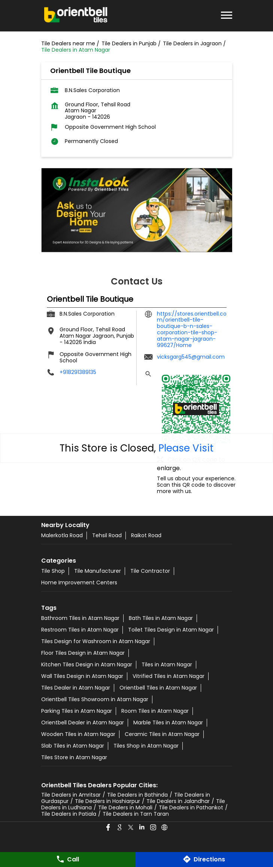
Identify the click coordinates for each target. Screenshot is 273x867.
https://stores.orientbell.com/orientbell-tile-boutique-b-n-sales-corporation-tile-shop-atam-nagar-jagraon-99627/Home (192, 329)
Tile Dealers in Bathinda (137, 794)
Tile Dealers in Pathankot (191, 807)
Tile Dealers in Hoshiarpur (107, 801)
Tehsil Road (107, 535)
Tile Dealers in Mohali (125, 807)
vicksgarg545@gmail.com (191, 357)
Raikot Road (146, 535)
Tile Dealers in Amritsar (71, 794)
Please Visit (185, 448)
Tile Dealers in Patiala (68, 814)
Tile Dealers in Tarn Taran (136, 814)
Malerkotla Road (62, 535)
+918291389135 (78, 372)
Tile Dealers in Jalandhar (178, 801)
